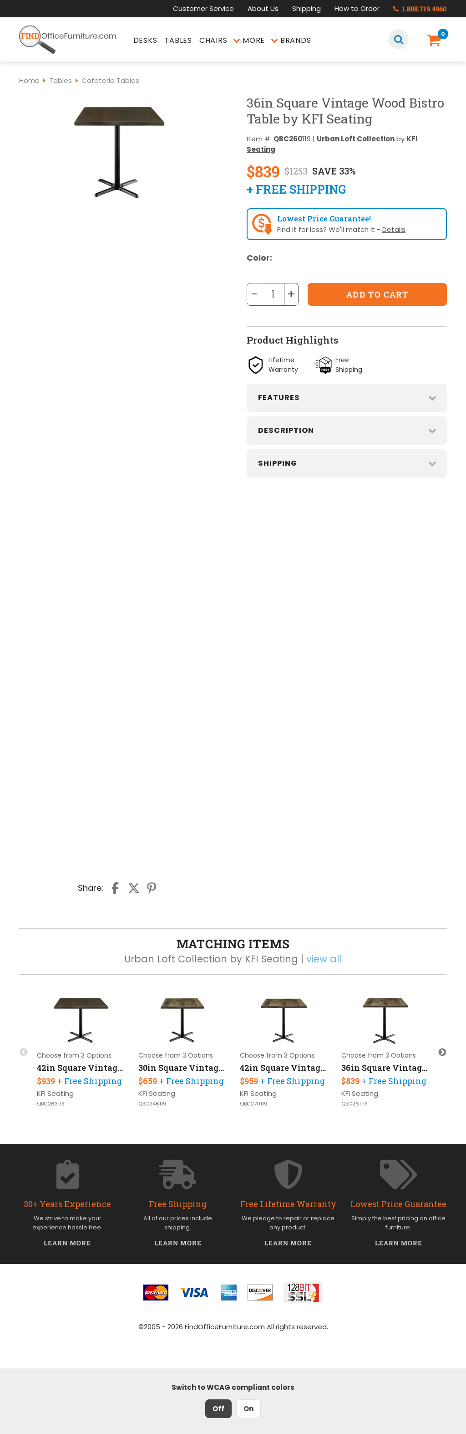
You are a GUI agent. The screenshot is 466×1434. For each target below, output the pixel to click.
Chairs (213, 40)
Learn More (67, 1243)
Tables (178, 40)
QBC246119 (152, 1103)
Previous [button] (23, 1052)
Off (218, 1408)
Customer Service (203, 8)
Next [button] (442, 1052)
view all (324, 959)
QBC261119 (354, 1103)
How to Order (357, 8)
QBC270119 (253, 1103)
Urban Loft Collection (356, 139)
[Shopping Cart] (435, 40)
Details (393, 229)
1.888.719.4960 (420, 8)
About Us (263, 8)
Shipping (306, 8)
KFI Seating (55, 1093)
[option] (81, 1052)
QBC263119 (51, 1103)
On (248, 1408)
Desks (145, 40)
